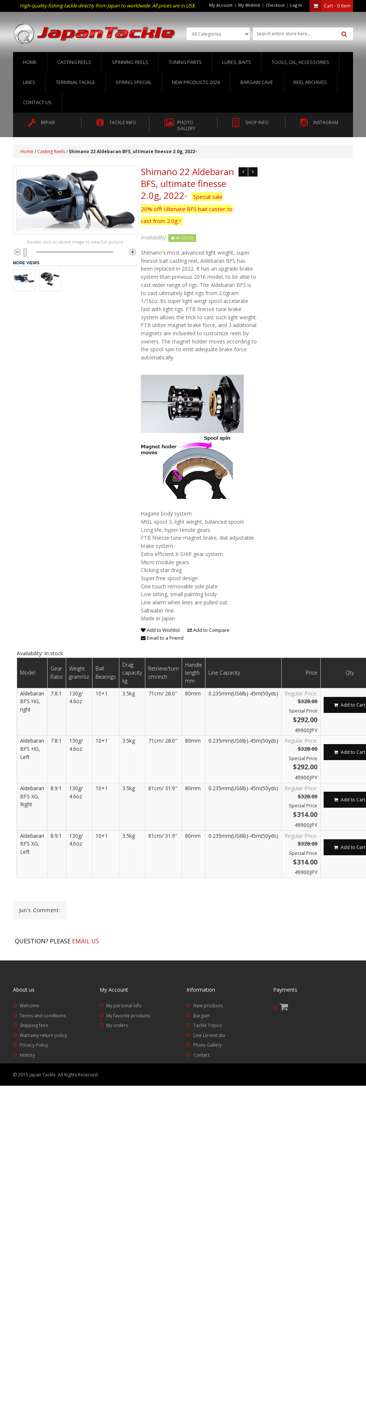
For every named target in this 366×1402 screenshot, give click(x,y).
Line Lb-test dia (209, 1035)
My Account (221, 5)
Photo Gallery (207, 1045)
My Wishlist (249, 5)
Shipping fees (34, 1025)
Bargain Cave (256, 82)
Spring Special (134, 82)
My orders (117, 1025)
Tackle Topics (207, 1025)
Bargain (201, 1015)
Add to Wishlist (160, 630)
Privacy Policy (34, 1045)
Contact (201, 1055)
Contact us (37, 102)
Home (30, 62)
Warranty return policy (43, 1035)
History (27, 1055)
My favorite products (128, 1015)
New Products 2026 (196, 82)
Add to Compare (208, 630)
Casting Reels (51, 151)
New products (208, 1005)
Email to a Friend (162, 637)
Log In (296, 5)
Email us (85, 941)
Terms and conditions (43, 1015)
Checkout (275, 5)
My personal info (124, 1005)
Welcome (29, 1005)
